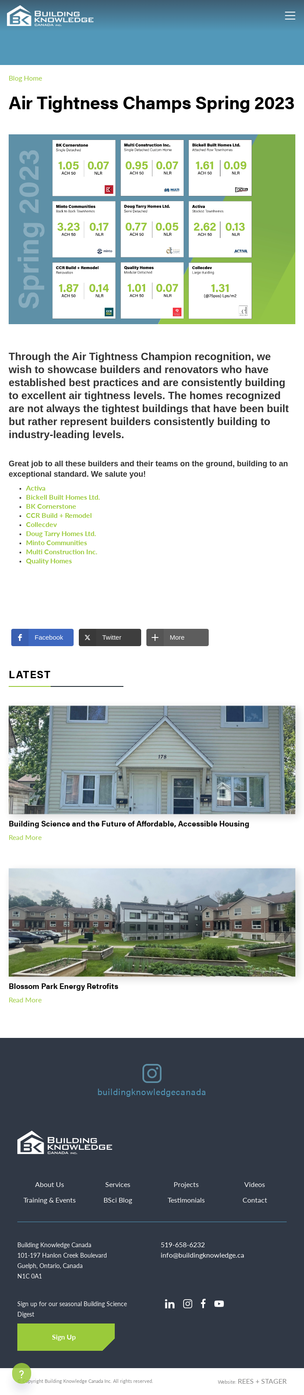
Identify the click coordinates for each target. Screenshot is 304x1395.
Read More (25, 842)
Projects (186, 1184)
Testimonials (186, 1200)
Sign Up (64, 1337)
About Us (49, 1184)
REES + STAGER (262, 1381)
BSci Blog (117, 1200)
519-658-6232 (183, 1244)
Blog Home (25, 78)
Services (117, 1184)
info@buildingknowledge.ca (202, 1255)
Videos (254, 1184)
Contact (255, 1200)
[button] (42, 637)
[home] (50, 15)
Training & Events (49, 1200)
